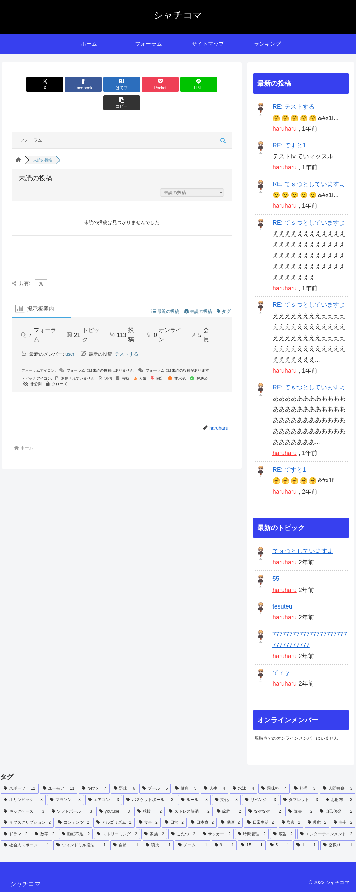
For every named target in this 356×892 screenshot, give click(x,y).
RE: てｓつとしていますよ (308, 184)
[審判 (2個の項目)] (343, 823)
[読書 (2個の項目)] (300, 812)
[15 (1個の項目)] (251, 845)
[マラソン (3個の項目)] (65, 800)
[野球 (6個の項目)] (124, 789)
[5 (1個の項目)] (279, 845)
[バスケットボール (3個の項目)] (149, 800)
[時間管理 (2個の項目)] (252, 834)
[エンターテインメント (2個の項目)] (326, 834)
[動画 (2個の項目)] (230, 823)
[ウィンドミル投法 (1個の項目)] (81, 845)
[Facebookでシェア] (66, 84)
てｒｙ (281, 672)
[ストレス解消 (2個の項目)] (189, 812)
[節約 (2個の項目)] (229, 812)
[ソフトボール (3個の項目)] (72, 812)
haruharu (284, 128)
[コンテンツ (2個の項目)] (73, 823)
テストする (126, 335)
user (69, 335)
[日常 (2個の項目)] (174, 823)
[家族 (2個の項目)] (154, 834)
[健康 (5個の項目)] (185, 789)
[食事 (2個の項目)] (148, 823)
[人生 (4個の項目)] (214, 789)
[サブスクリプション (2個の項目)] (27, 823)
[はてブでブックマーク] (103, 84)
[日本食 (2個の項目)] (202, 823)
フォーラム (31, 121)
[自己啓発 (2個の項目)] (336, 812)
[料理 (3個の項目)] (304, 789)
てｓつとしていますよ (302, 551)
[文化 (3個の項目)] (226, 800)
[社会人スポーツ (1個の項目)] (26, 845)
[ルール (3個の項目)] (194, 800)
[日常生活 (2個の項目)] (260, 823)
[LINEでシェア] (177, 84)
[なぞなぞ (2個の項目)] (264, 812)
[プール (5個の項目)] (155, 789)
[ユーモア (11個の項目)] (59, 789)
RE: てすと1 (289, 145)
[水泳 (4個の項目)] (243, 789)
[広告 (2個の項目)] (283, 834)
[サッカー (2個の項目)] (217, 834)
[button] (214, 84)
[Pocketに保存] (140, 84)
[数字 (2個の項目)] (44, 834)
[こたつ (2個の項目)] (183, 834)
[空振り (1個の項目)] (337, 845)
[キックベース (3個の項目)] (24, 812)
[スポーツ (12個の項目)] (20, 789)
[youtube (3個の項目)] (114, 812)
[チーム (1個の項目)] (192, 845)
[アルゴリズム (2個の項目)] (113, 823)
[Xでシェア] (29, 84)
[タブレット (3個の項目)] (300, 800)
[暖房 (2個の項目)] (317, 823)
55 (275, 578)
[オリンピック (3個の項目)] (23, 800)
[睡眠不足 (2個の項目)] (76, 834)
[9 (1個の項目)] (224, 845)
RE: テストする (293, 106)
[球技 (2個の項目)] (149, 812)
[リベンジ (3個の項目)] (260, 800)
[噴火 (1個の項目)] (158, 845)
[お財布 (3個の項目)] (339, 800)
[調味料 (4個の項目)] (274, 789)
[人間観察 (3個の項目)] (337, 789)
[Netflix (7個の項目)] (94, 789)
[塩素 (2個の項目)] (291, 823)
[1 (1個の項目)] (306, 845)
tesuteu (282, 606)
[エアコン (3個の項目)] (103, 800)
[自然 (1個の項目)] (125, 845)
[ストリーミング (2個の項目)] (117, 834)
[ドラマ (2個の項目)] (15, 834)
